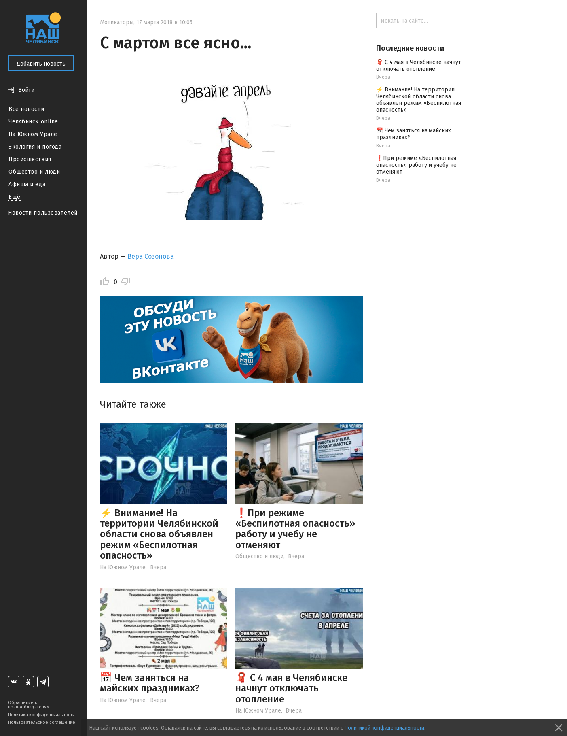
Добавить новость (41, 63)
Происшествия (29, 159)
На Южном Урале (32, 134)
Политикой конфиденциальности (384, 728)
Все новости (26, 109)
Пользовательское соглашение (41, 722)
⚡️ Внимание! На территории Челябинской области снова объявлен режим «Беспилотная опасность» (159, 534)
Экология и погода (35, 146)
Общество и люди (34, 171)
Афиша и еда (26, 184)
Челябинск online (33, 121)
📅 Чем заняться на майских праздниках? (150, 683)
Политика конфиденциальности (41, 715)
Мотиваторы (116, 22)
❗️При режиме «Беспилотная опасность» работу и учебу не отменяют (295, 529)
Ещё (14, 197)
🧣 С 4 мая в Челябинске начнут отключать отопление (291, 688)
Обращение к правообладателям (28, 704)
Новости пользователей (43, 212)
